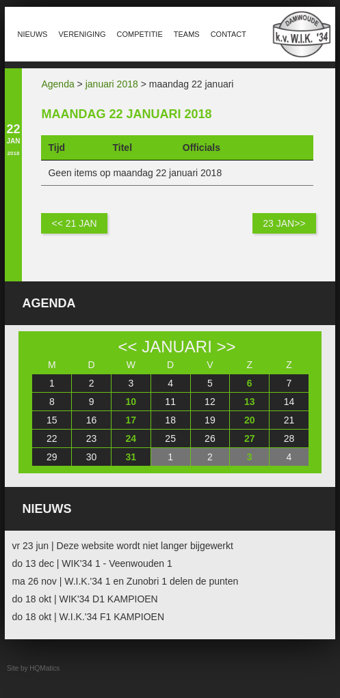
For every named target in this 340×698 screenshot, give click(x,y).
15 (52, 420)
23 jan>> (284, 223)
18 (170, 420)
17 (131, 420)
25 (170, 438)
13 (249, 401)
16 (91, 420)
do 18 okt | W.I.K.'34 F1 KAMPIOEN (88, 616)
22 (52, 438)
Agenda (57, 84)
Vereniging (81, 34)
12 (210, 401)
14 (289, 401)
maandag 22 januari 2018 (126, 114)
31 (131, 456)
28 (289, 438)
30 (91, 456)
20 (249, 420)
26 (210, 438)
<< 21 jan (73, 223)
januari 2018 (112, 84)
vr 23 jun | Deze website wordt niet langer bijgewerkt (122, 545)
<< (127, 346)
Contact (228, 34)
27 (249, 438)
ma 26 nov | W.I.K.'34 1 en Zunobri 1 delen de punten (125, 581)
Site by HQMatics (33, 668)
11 (170, 401)
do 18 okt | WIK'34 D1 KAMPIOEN (84, 599)
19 (210, 420)
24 (131, 438)
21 (289, 420)
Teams (187, 34)
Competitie (140, 34)
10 (131, 401)
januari (177, 346)
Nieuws (32, 34)
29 (52, 456)
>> (226, 346)
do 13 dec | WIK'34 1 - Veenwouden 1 (92, 563)
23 (91, 438)
